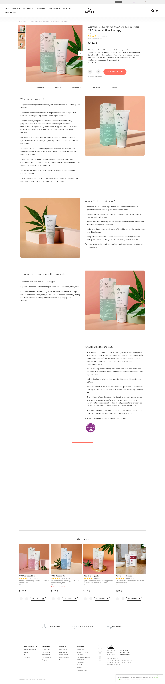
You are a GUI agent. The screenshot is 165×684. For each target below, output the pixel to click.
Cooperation (46, 646)
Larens (26, 652)
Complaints (80, 662)
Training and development (46, 653)
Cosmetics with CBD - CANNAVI (39, 21)
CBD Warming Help (27, 576)
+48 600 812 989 (125, 652)
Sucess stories (46, 649)
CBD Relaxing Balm (91, 576)
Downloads (80, 649)
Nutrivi (26, 655)
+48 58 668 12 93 (125, 650)
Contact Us (80, 665)
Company (62, 646)
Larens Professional (30, 649)
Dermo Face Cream (124, 576)
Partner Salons (46, 657)
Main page (22, 21)
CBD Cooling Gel (58, 576)
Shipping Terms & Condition (82, 653)
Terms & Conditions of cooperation (83, 658)
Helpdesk (79, 667)
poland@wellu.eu (125, 654)
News (61, 660)
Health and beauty (30, 646)
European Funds (82, 670)
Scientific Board (64, 657)
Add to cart (115, 72)
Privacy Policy (41, 680)
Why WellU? (63, 649)
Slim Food (27, 657)
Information (81, 646)
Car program (45, 660)
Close (159, 676)
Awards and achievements (63, 653)
